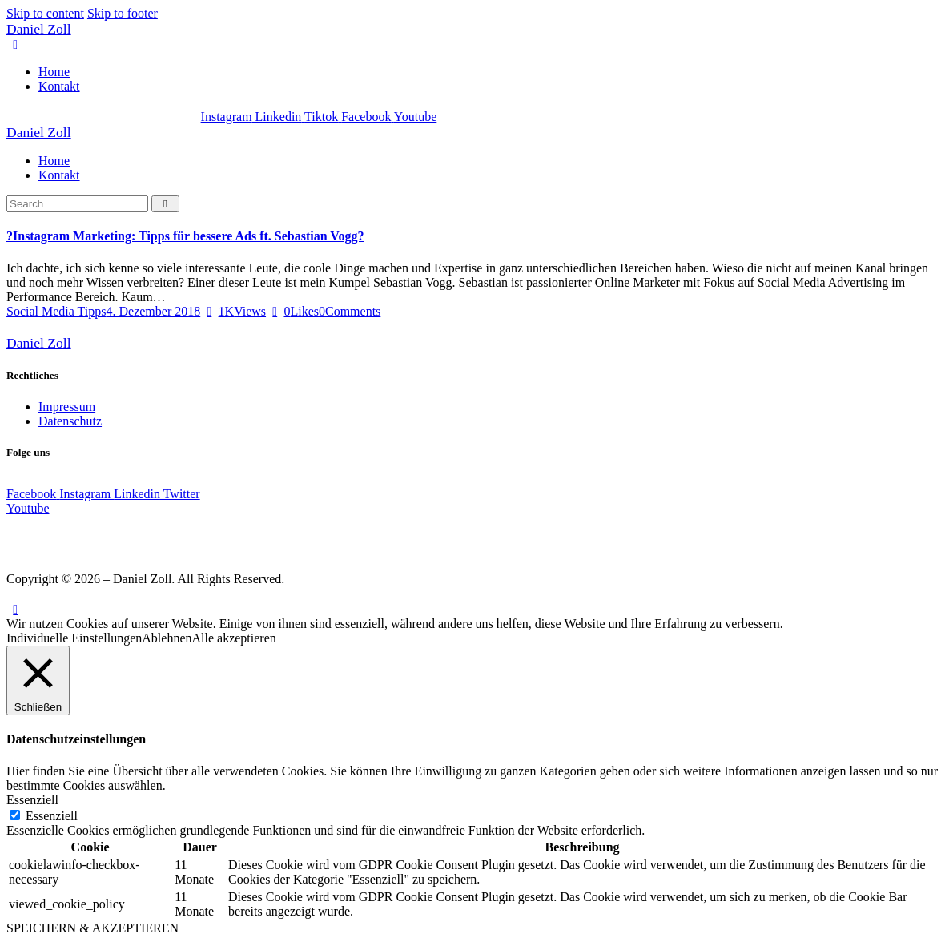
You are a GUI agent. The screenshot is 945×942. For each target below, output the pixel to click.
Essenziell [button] (32, 800)
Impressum (66, 406)
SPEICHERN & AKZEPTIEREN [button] (92, 928)
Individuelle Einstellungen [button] (74, 638)
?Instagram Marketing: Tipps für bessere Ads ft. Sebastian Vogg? (185, 236)
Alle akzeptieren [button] (234, 638)
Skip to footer (122, 13)
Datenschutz (70, 421)
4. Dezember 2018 (153, 311)
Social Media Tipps (56, 311)
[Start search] (165, 203)
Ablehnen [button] (166, 638)
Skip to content (45, 13)
